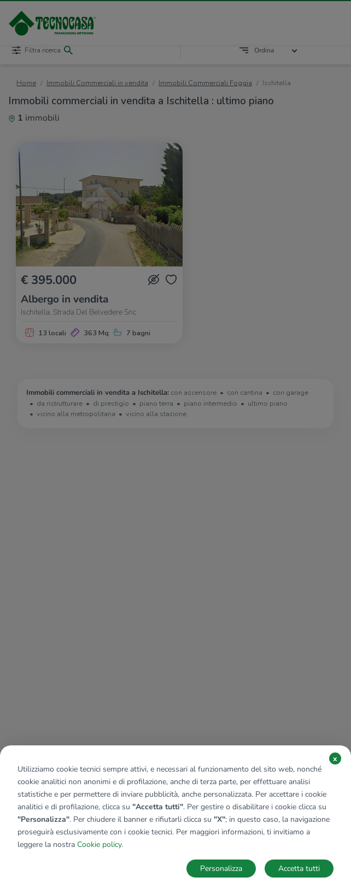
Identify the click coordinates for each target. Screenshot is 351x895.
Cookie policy (99, 844)
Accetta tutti (299, 868)
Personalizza (221, 868)
